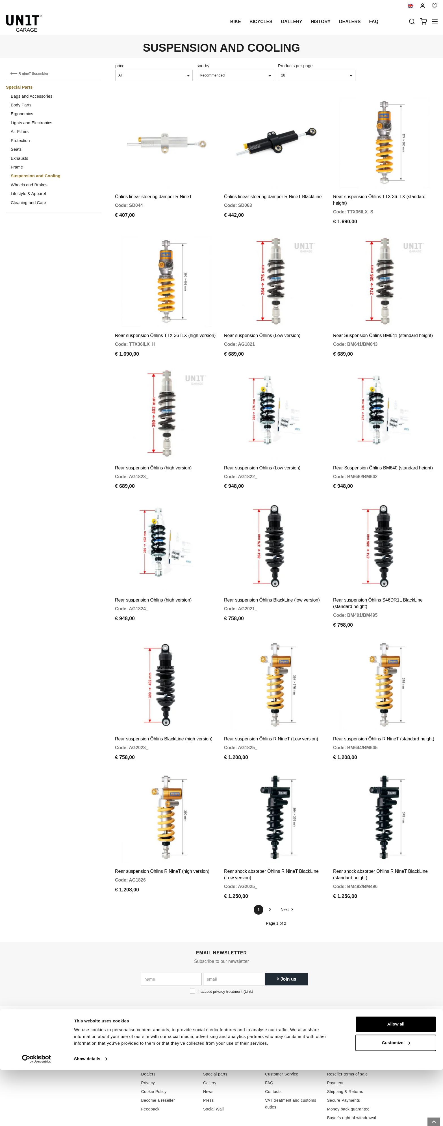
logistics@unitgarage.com (93, 1033)
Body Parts (21, 104)
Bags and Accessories (32, 96)
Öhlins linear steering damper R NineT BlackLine (273, 191)
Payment (335, 1050)
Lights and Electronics (31, 122)
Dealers (350, 21)
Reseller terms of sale (347, 1042)
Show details (87, 1114)
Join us (286, 946)
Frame (17, 167)
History (321, 21)
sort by (203, 65)
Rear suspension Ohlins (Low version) (262, 451)
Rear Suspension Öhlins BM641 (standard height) (383, 324)
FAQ (269, 1050)
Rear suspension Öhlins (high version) (153, 451)
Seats (16, 149)
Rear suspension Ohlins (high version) (153, 578)
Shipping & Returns (345, 1059)
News (208, 1059)
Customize (396, 1098)
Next (287, 877)
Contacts (273, 1059)
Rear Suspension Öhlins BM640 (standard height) (383, 451)
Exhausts (19, 158)
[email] (233, 947)
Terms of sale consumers (350, 1033)
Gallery (291, 21)
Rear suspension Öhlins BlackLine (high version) (163, 712)
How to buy (275, 1033)
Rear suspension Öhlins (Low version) (262, 324)
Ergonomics (22, 113)
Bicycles (260, 21)
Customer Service (281, 1042)
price (120, 65)
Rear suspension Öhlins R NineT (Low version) (271, 712)
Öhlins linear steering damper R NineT (153, 191)
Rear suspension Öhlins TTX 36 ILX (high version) (165, 324)
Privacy (148, 1050)
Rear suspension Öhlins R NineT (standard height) (383, 712)
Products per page (295, 65)
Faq (373, 21)
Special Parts (19, 87)
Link (248, 959)
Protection (20, 140)
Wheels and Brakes (29, 184)
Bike (235, 21)
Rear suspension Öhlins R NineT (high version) (162, 839)
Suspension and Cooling (35, 175)
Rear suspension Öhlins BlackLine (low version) (272, 578)
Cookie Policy (154, 1059)
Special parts (215, 1042)
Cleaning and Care (28, 202)
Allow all (396, 1080)
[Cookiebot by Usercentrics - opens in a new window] (36, 1115)
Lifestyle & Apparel (28, 193)
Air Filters (20, 131)
